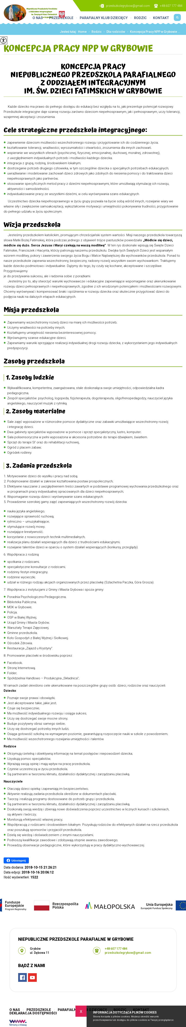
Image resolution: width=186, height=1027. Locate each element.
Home (82, 31)
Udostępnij (16, 860)
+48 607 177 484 (168, 6)
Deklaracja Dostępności (33, 1013)
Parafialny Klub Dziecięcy (104, 18)
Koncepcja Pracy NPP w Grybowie (78, 48)
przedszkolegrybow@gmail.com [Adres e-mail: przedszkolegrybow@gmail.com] (128, 952)
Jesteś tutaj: (69, 31)
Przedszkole (39, 1010)
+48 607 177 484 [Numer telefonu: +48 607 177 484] (116, 948)
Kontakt (161, 18)
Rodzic (140, 18)
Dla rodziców (113, 31)
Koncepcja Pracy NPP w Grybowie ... (152, 31)
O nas (14, 1010)
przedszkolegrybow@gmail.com (124, 6)
